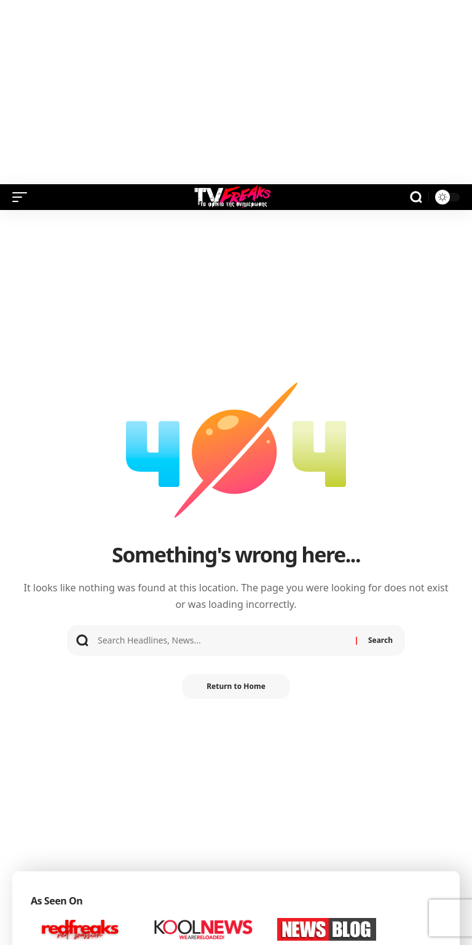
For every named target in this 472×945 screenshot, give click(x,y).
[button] (22, 197)
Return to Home (236, 686)
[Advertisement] (236, 92)
